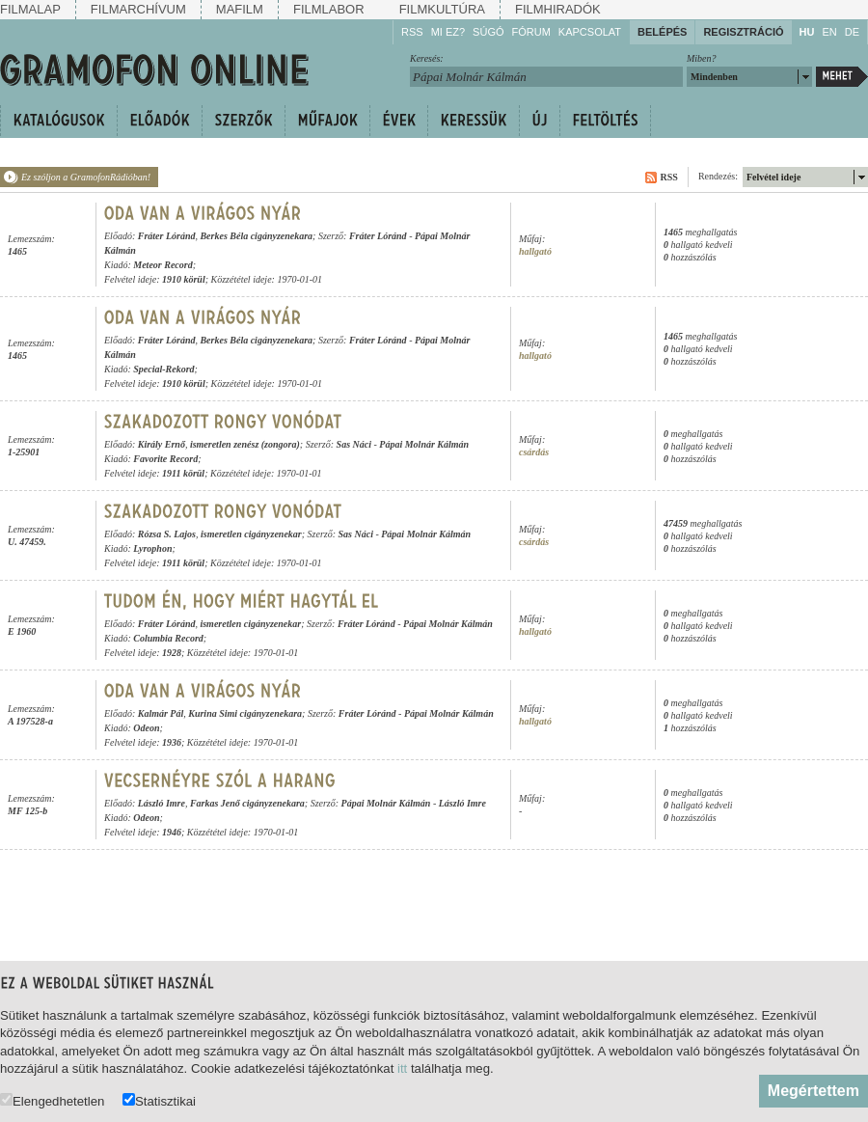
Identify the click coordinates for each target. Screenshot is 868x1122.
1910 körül (183, 279)
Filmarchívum (138, 9)
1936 (171, 742)
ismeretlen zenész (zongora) (245, 444)
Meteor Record (162, 265)
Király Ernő (161, 444)
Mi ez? (448, 32)
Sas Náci (354, 444)
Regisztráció (743, 32)
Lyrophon (152, 548)
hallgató (535, 251)
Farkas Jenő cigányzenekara (247, 803)
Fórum (531, 32)
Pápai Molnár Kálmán (424, 444)
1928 (171, 652)
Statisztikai (159, 1100)
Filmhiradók (558, 9)
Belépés (662, 32)
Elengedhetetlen (52, 1100)
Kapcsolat (589, 32)
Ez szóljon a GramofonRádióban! (85, 177)
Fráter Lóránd (167, 236)
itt (402, 1068)
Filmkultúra (442, 9)
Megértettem (813, 1090)
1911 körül (183, 473)
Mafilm (239, 9)
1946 (171, 832)
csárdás (534, 452)
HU (807, 32)
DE (852, 32)
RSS (412, 32)
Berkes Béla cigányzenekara (256, 236)
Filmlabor (329, 9)
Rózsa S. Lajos (167, 534)
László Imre (161, 803)
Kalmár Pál (161, 713)
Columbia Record (168, 638)
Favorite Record (165, 458)
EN (829, 32)
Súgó (488, 32)
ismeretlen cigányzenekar (251, 534)
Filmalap (30, 9)
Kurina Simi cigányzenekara (245, 713)
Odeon (146, 728)
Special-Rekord (163, 369)
